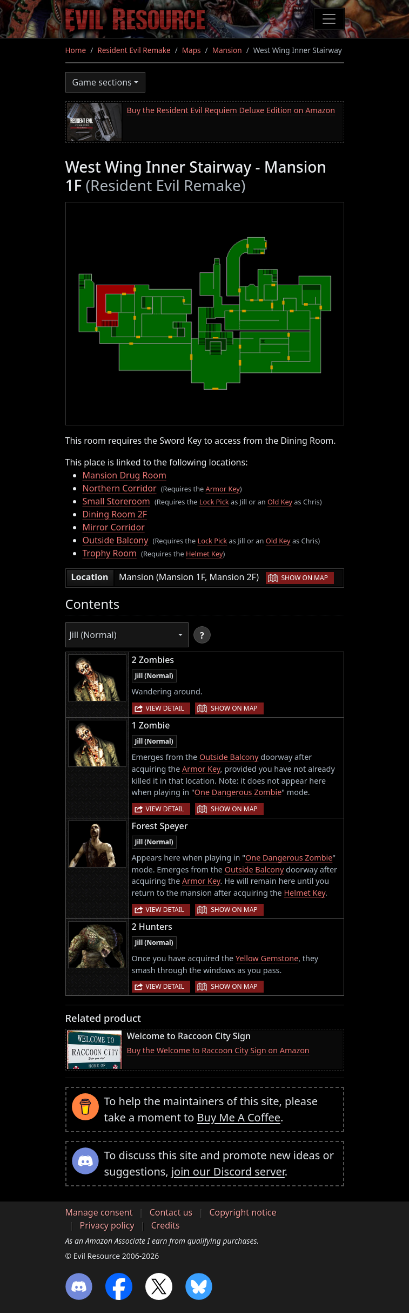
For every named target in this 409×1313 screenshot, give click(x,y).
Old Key (279, 502)
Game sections (102, 82)
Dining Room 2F (115, 514)
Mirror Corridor (114, 527)
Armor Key (223, 489)
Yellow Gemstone (267, 958)
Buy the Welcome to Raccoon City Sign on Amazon (218, 1050)
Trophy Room (110, 553)
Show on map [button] (304, 577)
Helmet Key (204, 554)
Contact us (171, 1212)
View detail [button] (165, 708)
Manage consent (99, 1212)
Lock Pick (214, 502)
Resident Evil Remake (133, 50)
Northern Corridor (120, 488)
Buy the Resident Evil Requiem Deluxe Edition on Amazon (231, 110)
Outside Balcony (116, 540)
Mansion (227, 50)
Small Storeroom (116, 501)
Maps (191, 50)
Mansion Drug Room (124, 475)
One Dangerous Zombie (238, 792)
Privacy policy (107, 1225)
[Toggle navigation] (329, 19)
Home (75, 50)
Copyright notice (242, 1212)
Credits (165, 1225)
